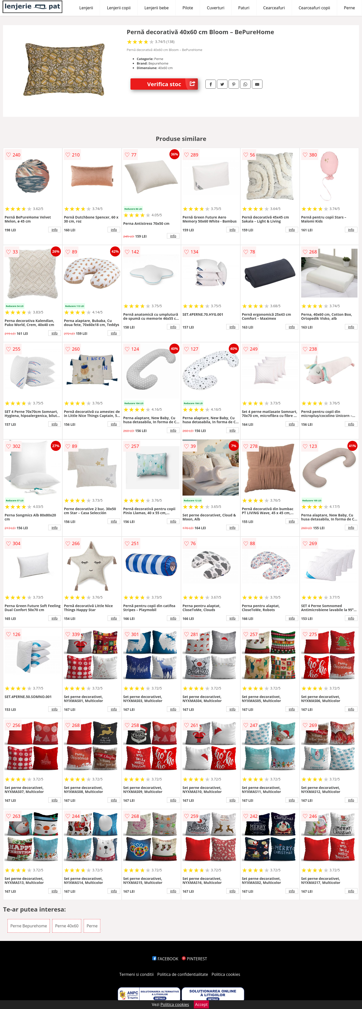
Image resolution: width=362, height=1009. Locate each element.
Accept (201, 1004)
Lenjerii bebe (156, 8)
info (55, 229)
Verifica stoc (172, 84)
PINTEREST (194, 959)
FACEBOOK (165, 959)
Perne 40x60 (66, 926)
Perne (349, 8)
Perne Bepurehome (28, 926)
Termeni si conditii (136, 974)
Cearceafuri (274, 8)
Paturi (244, 8)
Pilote (188, 8)
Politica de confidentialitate (182, 974)
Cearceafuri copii (314, 8)
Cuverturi (215, 8)
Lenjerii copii (118, 8)
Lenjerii (86, 8)
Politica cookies (226, 974)
